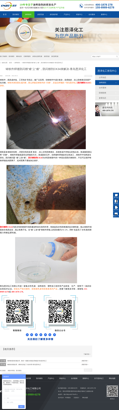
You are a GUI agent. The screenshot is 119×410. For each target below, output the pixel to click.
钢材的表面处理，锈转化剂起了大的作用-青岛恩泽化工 (24, 364)
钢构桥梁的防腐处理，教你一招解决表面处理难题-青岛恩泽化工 (27, 361)
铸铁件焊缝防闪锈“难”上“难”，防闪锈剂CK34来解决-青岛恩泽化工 (42, 62)
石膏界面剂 (27, 56)
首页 (10, 62)
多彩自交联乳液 (37, 56)
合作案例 (92, 14)
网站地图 (112, 378)
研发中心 (79, 14)
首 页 (5, 14)
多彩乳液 (40, 14)
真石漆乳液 (54, 56)
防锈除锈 (102, 93)
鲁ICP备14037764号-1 (71, 394)
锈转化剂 (19, 56)
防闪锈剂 (16, 14)
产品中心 (67, 14)
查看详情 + (85, 361)
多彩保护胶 (54, 14)
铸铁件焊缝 (11, 370)
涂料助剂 (28, 14)
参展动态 (102, 98)
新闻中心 (104, 14)
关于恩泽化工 (99, 378)
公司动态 (102, 77)
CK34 (10, 227)
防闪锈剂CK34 (83, 83)
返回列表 (88, 76)
